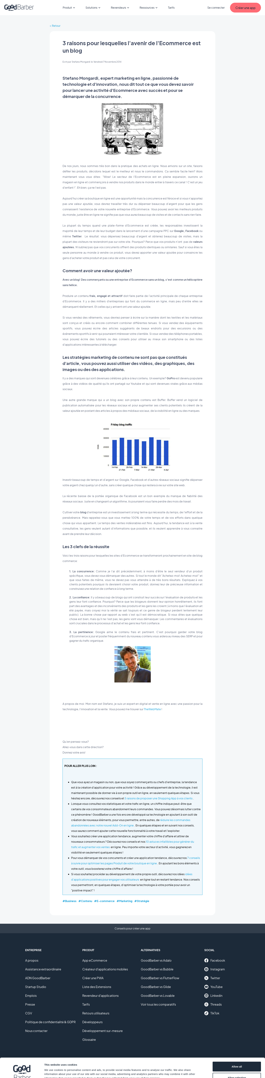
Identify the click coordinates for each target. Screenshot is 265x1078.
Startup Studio (35, 987)
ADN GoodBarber (37, 978)
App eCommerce (94, 960)
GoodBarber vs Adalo (156, 960)
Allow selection (236, 1058)
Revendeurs (120, 7)
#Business (69, 901)
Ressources (149, 7)
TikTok (211, 1013)
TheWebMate (152, 709)
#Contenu (85, 901)
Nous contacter (36, 1031)
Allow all (237, 1046)
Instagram (214, 969)
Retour (56, 25)
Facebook (214, 960)
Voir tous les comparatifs (158, 1004)
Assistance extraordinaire (43, 969)
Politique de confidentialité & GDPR (50, 1022)
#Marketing (124, 901)
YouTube (213, 987)
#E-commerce (104, 901)
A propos (31, 960)
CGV (28, 1013)
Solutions (93, 7)
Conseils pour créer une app (132, 928)
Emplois (31, 995)
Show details (177, 1069)
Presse (30, 1004)
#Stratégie (141, 901)
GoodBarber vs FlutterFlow (160, 978)
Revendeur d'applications (100, 995)
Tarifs (171, 7)
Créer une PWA (93, 978)
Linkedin (213, 996)
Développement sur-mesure (102, 1031)
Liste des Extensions (96, 987)
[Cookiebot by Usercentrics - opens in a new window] (22, 1071)
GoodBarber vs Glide (156, 987)
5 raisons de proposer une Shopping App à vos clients (158, 798)
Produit (69, 7)
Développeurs (92, 1022)
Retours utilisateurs (95, 1013)
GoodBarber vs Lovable (158, 995)
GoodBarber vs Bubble (157, 969)
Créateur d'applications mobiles (105, 969)
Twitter (212, 978)
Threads (213, 1004)
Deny (237, 1069)
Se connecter (216, 7)
